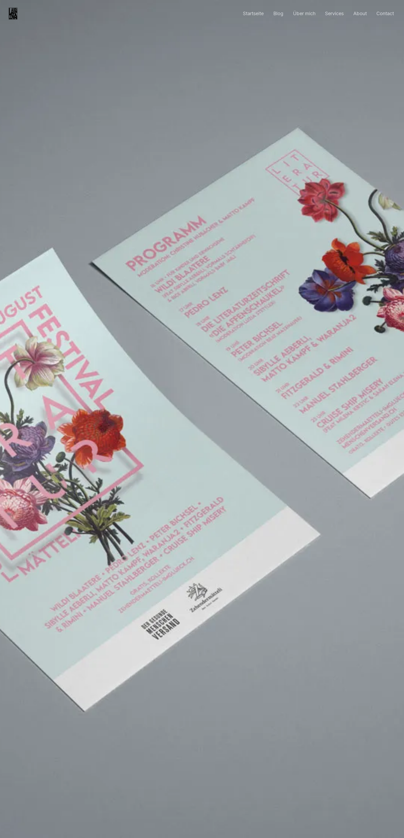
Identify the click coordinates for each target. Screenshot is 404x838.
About (360, 13)
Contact (385, 13)
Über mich (304, 13)
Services (334, 13)
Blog (278, 13)
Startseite (253, 13)
